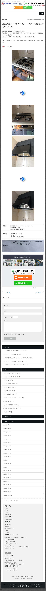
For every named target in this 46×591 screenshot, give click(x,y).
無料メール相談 (9, 519)
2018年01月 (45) (7, 484)
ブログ (6, 530)
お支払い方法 (8, 524)
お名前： (6, 311)
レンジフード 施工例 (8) (9, 390)
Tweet (34, 287)
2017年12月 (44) (7, 488)
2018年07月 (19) (7, 463)
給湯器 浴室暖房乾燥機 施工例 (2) (12, 408)
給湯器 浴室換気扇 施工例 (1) (11, 404)
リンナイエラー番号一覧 (11, 571)
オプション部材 (9, 514)
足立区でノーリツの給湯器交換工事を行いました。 (15, 354)
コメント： (6, 320)
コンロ (6, 510)
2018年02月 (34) (7, 481)
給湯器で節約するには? (11, 562)
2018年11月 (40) (7, 449)
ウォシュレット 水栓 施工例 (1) (11, 373)
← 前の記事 (6, 292)
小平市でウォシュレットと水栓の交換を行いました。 (16, 364)
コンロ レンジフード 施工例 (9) (11, 376)
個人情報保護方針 (9, 528)
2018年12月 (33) (7, 446)
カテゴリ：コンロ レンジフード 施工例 (35, 19)
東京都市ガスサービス (14, 584)
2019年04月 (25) (7, 432)
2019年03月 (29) (7, 435)
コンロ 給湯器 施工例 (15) (10, 383)
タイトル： (6, 305)
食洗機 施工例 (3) (8, 412)
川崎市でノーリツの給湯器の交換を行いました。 (15, 361)
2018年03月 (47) (7, 477)
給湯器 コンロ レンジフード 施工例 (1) (13, 397)
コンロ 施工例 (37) (8, 380)
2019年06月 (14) (7, 425)
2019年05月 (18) (7, 428)
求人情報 (7, 532)
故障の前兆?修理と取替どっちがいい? (14, 564)
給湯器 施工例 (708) (8, 401)
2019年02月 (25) (7, 439)
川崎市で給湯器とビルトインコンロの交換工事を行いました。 (18, 357)
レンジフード (8, 512)
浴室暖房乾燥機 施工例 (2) (10, 394)
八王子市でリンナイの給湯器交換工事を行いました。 (16, 350)
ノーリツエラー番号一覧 (11, 569)
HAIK (39, 586)
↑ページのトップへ (8, 500)
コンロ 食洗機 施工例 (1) (10, 387)
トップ (15, 500)
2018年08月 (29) (7, 460)
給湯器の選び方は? (9, 558)
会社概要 (7, 526)
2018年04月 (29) (7, 474)
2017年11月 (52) (7, 491)
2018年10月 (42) (7, 453)
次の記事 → (39, 292)
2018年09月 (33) (7, 456)
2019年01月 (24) (7, 442)
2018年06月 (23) (7, 467)
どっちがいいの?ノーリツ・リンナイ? (14, 560)
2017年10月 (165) (7, 495)
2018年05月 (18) (7, 470)
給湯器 (6, 509)
